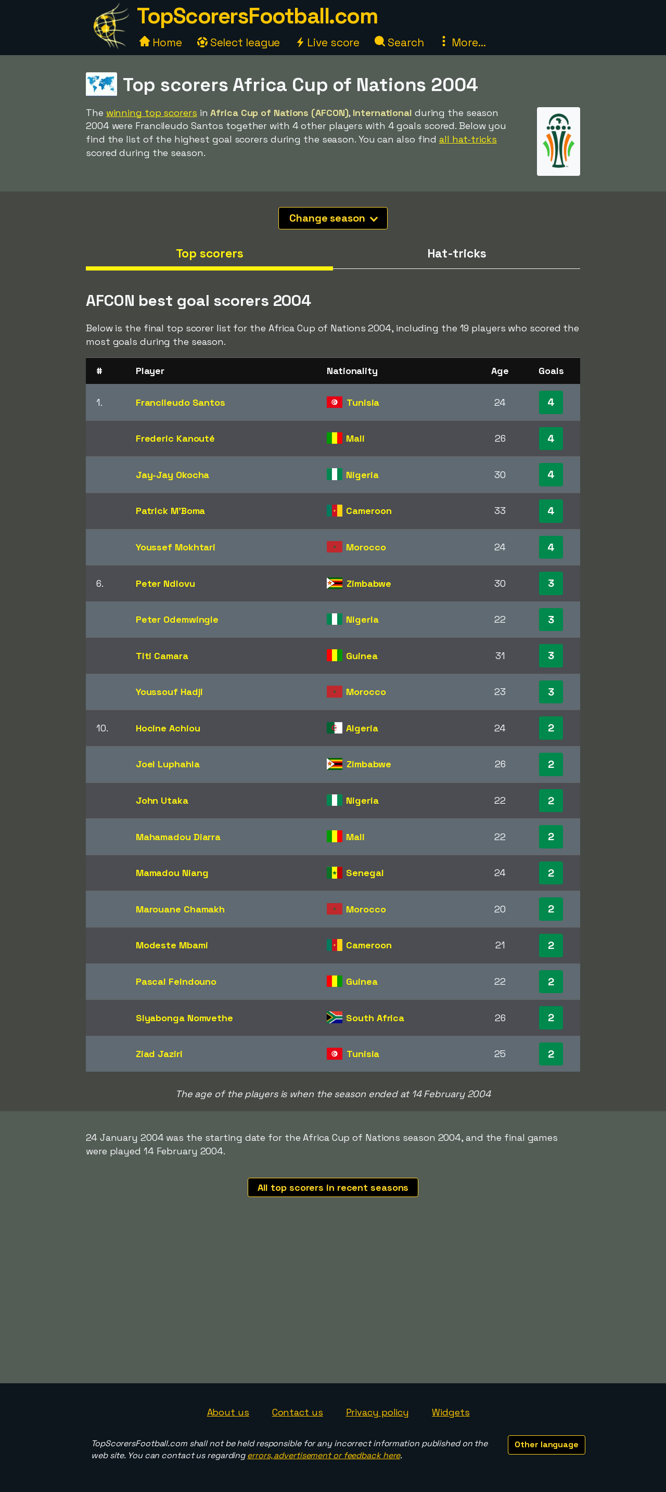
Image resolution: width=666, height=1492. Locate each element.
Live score (327, 42)
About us (228, 1412)
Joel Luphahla (168, 764)
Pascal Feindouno (176, 981)
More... (462, 42)
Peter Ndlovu (165, 583)
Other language (547, 1444)
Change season (333, 218)
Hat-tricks (456, 253)
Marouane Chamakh (180, 909)
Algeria (362, 728)
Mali (355, 438)
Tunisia (363, 402)
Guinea (361, 656)
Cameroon (368, 511)
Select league (238, 42)
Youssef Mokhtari (175, 547)
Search (399, 42)
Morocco (366, 547)
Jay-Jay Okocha (173, 475)
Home (160, 42)
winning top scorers (151, 113)
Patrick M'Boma (171, 511)
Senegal (364, 873)
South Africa (375, 1018)
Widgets (450, 1412)
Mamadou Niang (172, 873)
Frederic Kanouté (175, 438)
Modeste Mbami (172, 945)
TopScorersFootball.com (257, 16)
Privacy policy (377, 1412)
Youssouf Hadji (169, 692)
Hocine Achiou (168, 728)
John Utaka (162, 800)
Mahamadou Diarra (178, 837)
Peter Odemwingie (177, 619)
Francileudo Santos (180, 402)
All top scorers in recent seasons (333, 1187)
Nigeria (362, 475)
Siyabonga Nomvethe (184, 1018)
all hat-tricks (468, 139)
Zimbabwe (369, 583)
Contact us (297, 1412)
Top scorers (210, 253)
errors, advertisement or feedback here (323, 1455)
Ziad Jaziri (159, 1054)
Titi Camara (162, 656)
